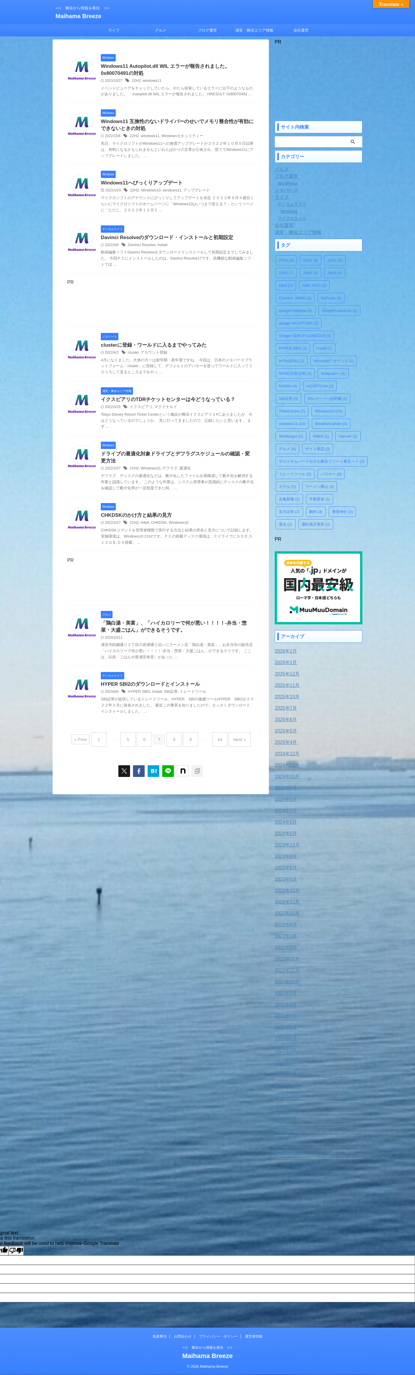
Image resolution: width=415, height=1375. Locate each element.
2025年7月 (284, 706)
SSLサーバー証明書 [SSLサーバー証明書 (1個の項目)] (327, 398)
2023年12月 (286, 843)
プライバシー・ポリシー (218, 1336)
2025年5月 (284, 729)
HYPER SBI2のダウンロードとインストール (147, 691)
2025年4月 (284, 741)
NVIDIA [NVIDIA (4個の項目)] (288, 386)
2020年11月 (286, 1094)
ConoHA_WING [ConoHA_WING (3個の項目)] (295, 298)
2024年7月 (284, 809)
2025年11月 (286, 684)
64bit (144, 528)
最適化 (181, 473)
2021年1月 (284, 1071)
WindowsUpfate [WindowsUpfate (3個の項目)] (331, 424)
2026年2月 (284, 649)
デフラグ (167, 473)
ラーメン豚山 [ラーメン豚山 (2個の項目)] (319, 486)
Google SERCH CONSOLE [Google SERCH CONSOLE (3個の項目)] (305, 336)
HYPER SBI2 (138, 699)
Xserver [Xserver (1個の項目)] (347, 436)
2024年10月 (286, 775)
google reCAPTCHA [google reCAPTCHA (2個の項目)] (298, 323)
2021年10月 (286, 980)
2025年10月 (286, 695)
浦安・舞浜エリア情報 (254, 30)
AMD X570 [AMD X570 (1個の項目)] (314, 285)
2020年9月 (284, 1117)
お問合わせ (182, 1336)
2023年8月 (284, 855)
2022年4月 (284, 923)
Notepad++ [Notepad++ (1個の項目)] (333, 373)
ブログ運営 (207, 30)
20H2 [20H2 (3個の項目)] (286, 260)
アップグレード (192, 193)
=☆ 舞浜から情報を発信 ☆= (207, 1347)
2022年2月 (284, 946)
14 (214, 744)
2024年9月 (284, 786)
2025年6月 (284, 718)
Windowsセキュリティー (178, 138)
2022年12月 (286, 889)
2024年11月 (286, 763)
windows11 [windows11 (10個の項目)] (292, 424)
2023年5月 (284, 877)
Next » (230, 744)
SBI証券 (167, 699)
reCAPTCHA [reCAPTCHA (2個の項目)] (320, 386)
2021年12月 (286, 957)
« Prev (90, 744)
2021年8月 (284, 1003)
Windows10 (149, 193)
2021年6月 (284, 1026)
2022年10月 (286, 912)
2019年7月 (284, 1151)
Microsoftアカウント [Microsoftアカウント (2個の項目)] (334, 361)
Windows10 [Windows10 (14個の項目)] (328, 411)
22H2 (136, 82)
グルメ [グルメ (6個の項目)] (287, 449)
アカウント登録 (152, 356)
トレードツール (188, 699)
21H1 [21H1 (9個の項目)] (310, 260)
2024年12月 (286, 752)
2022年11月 (286, 900)
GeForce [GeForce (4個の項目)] (331, 298)
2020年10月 (286, 1105)
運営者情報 (253, 1336)
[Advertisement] (160, 307)
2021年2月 (284, 1060)
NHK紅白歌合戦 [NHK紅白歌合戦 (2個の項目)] (295, 373)
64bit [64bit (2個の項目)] (286, 285)
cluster (133, 356)
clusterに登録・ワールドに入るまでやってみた (150, 348)
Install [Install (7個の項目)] (324, 348)
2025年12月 (286, 672)
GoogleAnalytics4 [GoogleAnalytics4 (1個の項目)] (339, 310)
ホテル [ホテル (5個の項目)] (287, 486)
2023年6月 (284, 866)
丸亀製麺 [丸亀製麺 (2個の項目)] (289, 499)
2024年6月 (284, 820)
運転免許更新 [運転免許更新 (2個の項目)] (316, 524)
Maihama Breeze (78, 16)
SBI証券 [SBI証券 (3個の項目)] (288, 398)
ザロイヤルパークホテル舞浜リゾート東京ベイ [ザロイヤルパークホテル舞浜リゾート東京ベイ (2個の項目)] (321, 461)
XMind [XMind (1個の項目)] (321, 436)
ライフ (114, 30)
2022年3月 (284, 934)
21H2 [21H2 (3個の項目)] (334, 260)
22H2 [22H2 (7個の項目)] (286, 273)
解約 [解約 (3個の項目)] (316, 511)
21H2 (134, 473)
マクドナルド (163, 411)
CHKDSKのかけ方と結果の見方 (134, 520)
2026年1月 (284, 661)
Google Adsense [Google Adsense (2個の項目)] (295, 310)
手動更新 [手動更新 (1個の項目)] (319, 499)
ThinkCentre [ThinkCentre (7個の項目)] (292, 411)
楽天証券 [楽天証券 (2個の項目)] (289, 511)
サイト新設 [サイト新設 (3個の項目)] (317, 449)
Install (160, 248)
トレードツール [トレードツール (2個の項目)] (295, 474)
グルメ (160, 30)
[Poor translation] (16, 1249)
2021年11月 (286, 969)
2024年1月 (284, 832)
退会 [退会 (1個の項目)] (285, 524)
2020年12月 (286, 1083)
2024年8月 (284, 798)
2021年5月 (284, 1037)
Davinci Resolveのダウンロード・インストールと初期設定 (163, 240)
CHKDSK (157, 528)
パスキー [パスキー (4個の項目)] (331, 474)
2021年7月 (284, 1014)
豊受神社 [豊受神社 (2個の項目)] (342, 511)
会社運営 (301, 30)
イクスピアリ (140, 411)
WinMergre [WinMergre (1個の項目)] (291, 436)
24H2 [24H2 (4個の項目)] (334, 273)
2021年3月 (284, 1048)
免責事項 (160, 1336)
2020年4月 (284, 1140)
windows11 (150, 82)
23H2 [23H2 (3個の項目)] (310, 273)
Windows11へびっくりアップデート (139, 185)
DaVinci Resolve (140, 248)
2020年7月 (284, 1128)
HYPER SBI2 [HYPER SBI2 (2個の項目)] (293, 348)
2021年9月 (284, 991)
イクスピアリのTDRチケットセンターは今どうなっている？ (164, 403)
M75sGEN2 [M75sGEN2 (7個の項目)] (291, 361)
